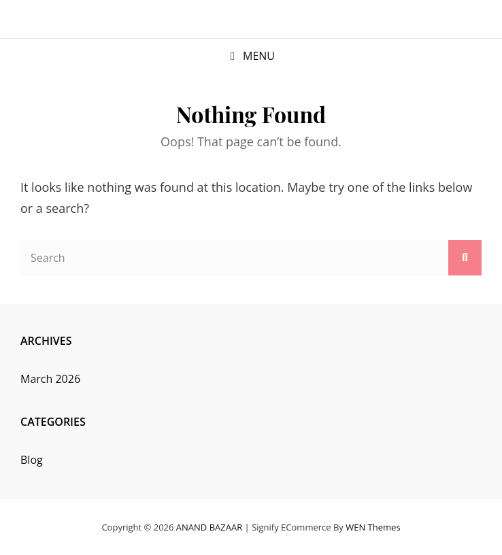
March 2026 (50, 378)
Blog (31, 459)
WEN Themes (373, 527)
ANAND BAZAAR (209, 527)
